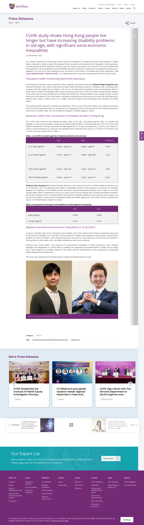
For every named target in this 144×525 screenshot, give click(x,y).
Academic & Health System (106, 4)
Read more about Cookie (60, 521)
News (17, 23)
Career (119, 4)
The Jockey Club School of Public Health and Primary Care (50, 340)
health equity (75, 340)
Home (11, 23)
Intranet (132, 4)
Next (130, 384)
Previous (14, 384)
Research (39, 335)
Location (126, 4)
